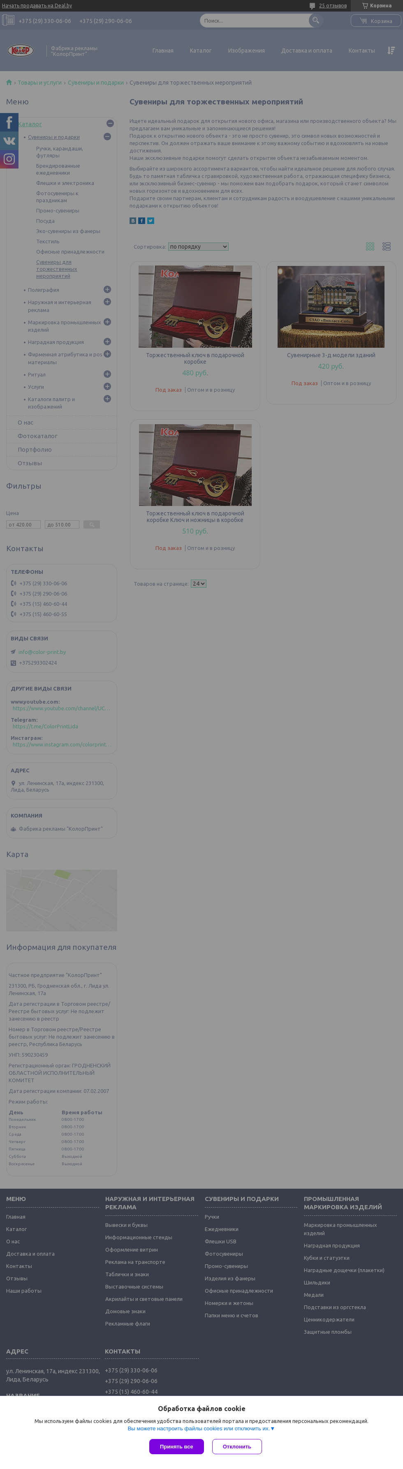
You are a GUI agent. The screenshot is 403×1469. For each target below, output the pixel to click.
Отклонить (237, 1447)
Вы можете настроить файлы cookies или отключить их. (198, 1428)
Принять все (176, 1447)
